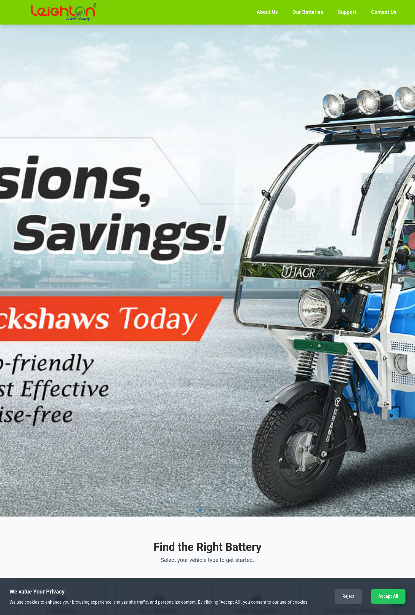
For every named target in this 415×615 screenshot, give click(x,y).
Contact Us (384, 12)
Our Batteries (308, 12)
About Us (267, 12)
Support (347, 12)
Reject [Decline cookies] (349, 596)
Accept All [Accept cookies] (388, 596)
